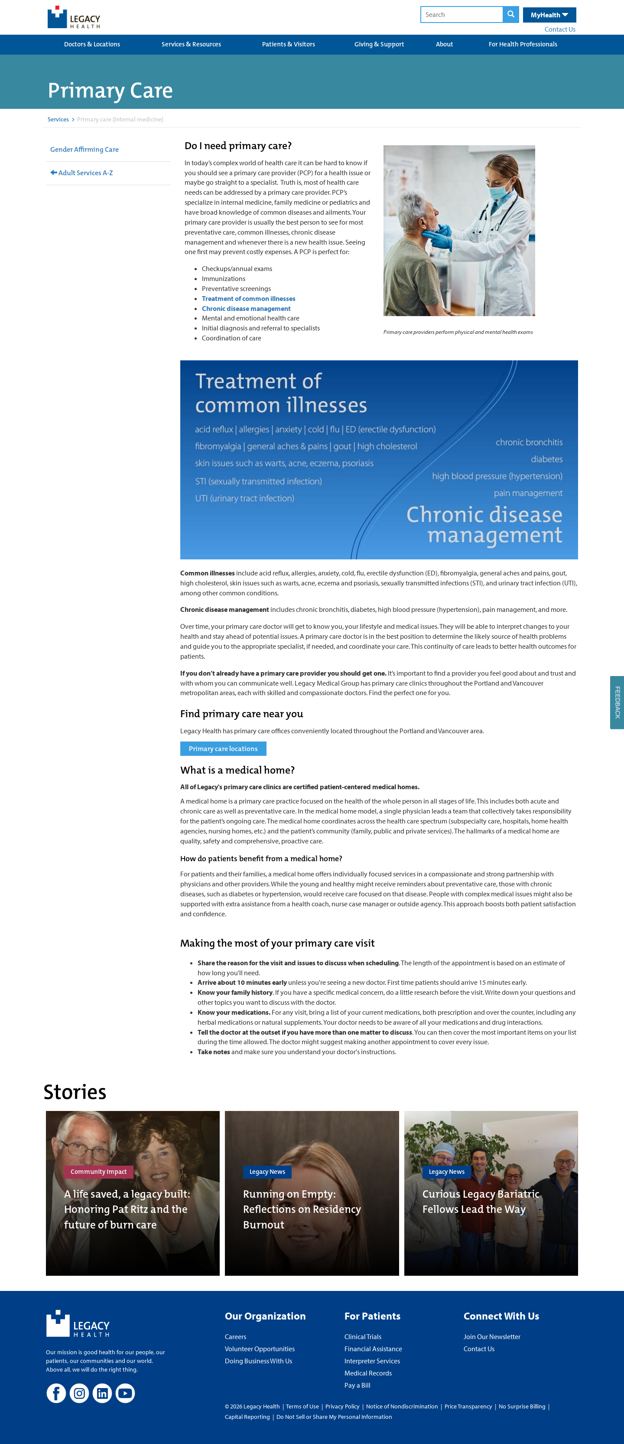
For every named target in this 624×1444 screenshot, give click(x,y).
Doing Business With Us (258, 1360)
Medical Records (368, 1373)
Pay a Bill (357, 1385)
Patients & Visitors (288, 44)
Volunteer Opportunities (260, 1348)
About (444, 44)
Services (58, 119)
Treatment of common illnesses (249, 298)
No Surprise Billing (522, 1406)
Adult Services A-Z (81, 172)
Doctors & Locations (92, 44)
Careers (235, 1336)
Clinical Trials (362, 1336)
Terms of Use (303, 1406)
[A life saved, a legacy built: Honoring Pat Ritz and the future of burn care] (133, 1193)
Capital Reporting (247, 1417)
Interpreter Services (372, 1360)
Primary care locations (223, 748)
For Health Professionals (523, 44)
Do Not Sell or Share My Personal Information (334, 1417)
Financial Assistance (373, 1348)
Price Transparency (468, 1406)
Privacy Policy (342, 1406)
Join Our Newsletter (492, 1336)
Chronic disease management (246, 308)
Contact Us (560, 29)
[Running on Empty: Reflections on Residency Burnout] (312, 1193)
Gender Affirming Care (84, 149)
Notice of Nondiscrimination (402, 1406)
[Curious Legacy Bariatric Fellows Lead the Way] (491, 1193)
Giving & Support (379, 44)
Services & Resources (191, 44)
